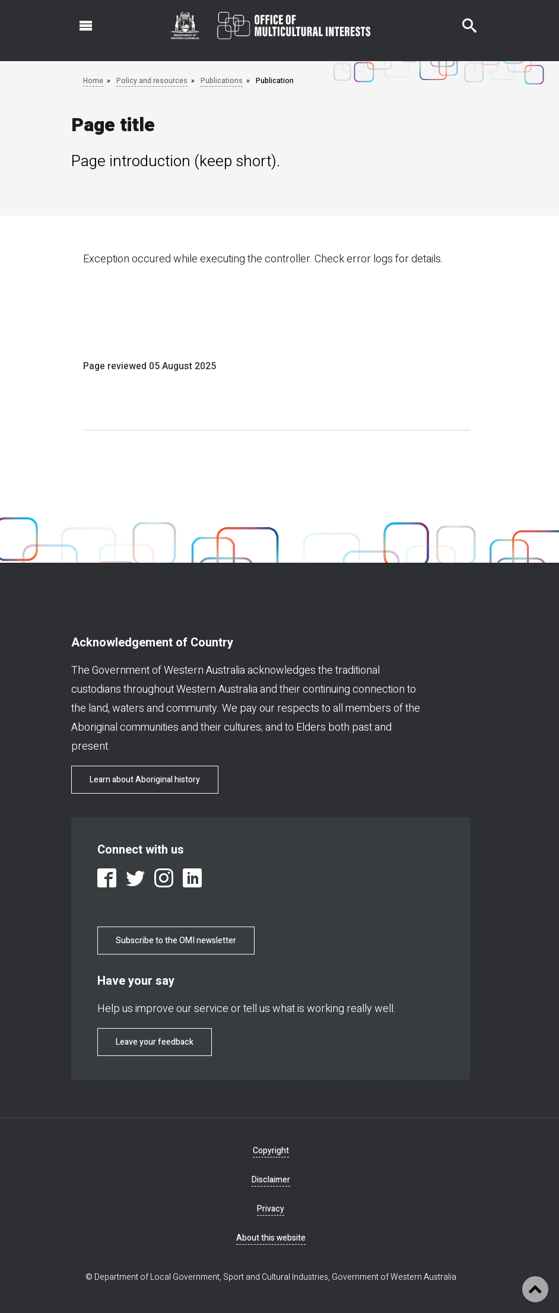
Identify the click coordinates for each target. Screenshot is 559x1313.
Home (93, 80)
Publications (222, 80)
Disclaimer (271, 1180)
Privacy (270, 1209)
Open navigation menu (79, 19)
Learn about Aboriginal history (145, 779)
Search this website (462, 19)
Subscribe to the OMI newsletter (176, 940)
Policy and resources (152, 80)
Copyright (271, 1150)
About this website (271, 1238)
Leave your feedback (154, 1042)
